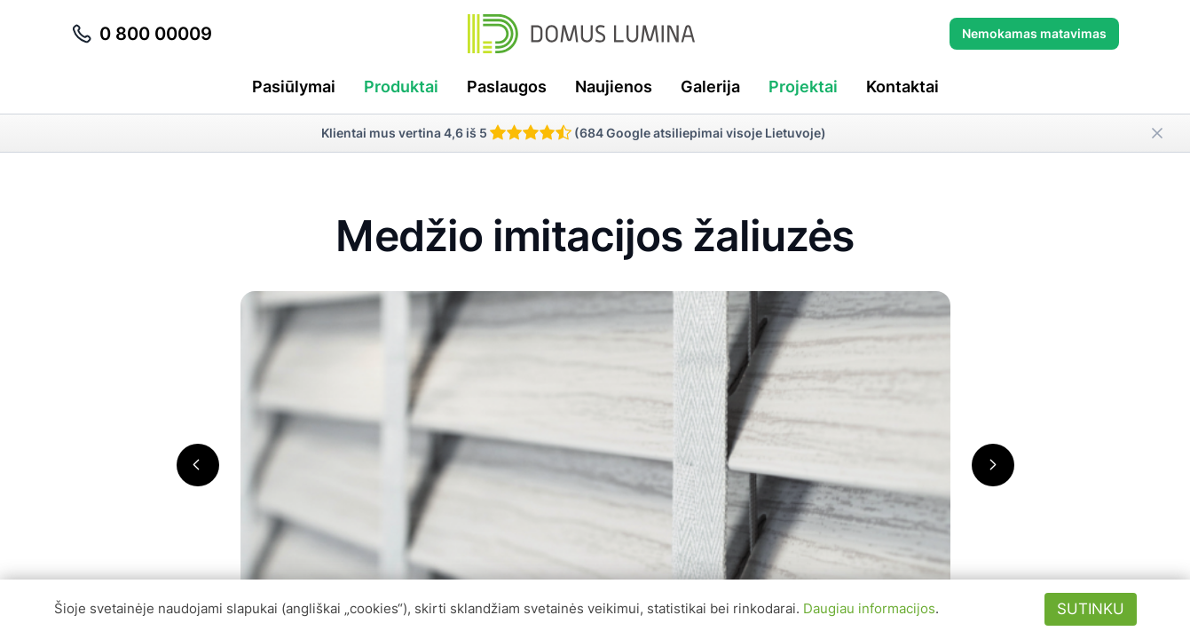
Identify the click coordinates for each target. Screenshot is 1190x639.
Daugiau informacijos (869, 608)
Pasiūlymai (293, 86)
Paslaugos (507, 86)
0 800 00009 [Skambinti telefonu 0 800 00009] (141, 33)
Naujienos (613, 86)
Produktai (401, 86)
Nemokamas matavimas (1034, 33)
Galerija (710, 86)
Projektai (803, 86)
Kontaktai (902, 86)
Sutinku (1090, 609)
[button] (198, 465)
